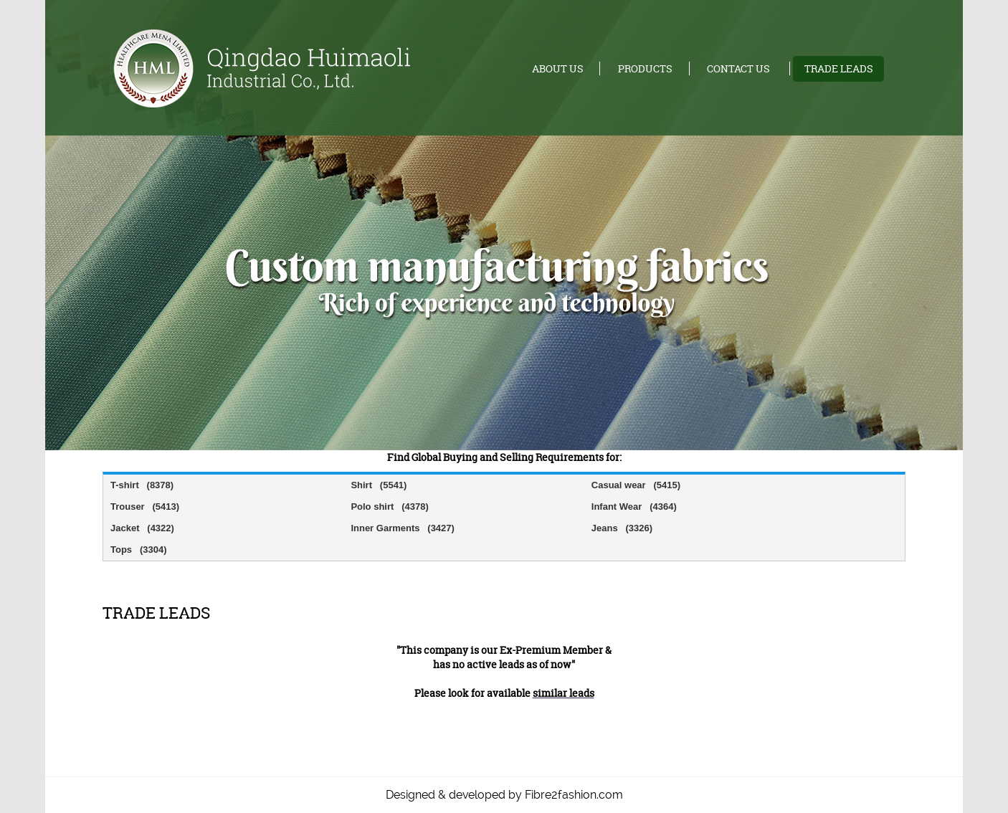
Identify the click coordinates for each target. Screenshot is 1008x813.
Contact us (738, 68)
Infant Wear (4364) (634, 506)
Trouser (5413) (144, 506)
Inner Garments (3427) (403, 528)
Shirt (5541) (378, 485)
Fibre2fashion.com (574, 795)
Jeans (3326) (621, 528)
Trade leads (838, 68)
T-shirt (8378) (141, 485)
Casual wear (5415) (635, 485)
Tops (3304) (138, 549)
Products (645, 68)
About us (558, 68)
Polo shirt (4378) (389, 506)
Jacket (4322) (142, 528)
